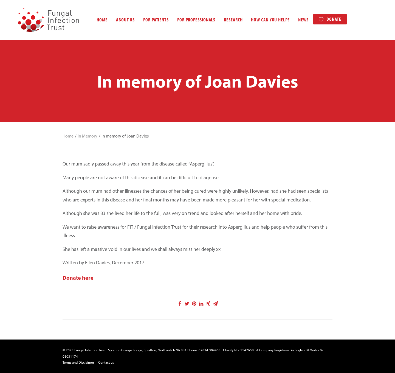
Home (94, 19)
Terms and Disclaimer (78, 362)
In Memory (87, 136)
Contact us (106, 362)
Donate (326, 19)
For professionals (189, 19)
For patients (148, 19)
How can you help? (263, 19)
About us (117, 19)
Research (225, 19)
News (295, 19)
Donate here (78, 277)
